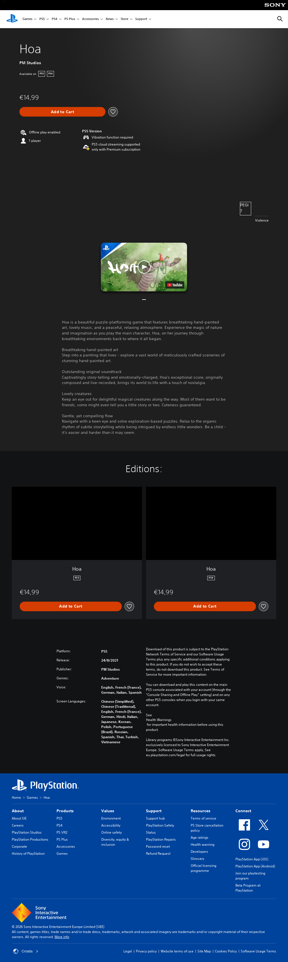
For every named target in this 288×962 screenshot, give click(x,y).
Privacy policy (146, 951)
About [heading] (18, 810)
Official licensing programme (203, 868)
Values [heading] (107, 810)
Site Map (204, 951)
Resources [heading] (200, 810)
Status (151, 832)
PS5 (42, 19)
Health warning (202, 844)
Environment (111, 818)
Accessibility (110, 825)
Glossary (197, 858)
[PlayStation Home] (12, 19)
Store (124, 19)
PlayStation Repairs (161, 839)
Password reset (158, 846)
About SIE (19, 818)
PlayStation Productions (30, 839)
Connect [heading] (243, 810)
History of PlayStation (28, 853)
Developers (199, 851)
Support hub (155, 818)
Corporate (19, 846)
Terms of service (203, 818)
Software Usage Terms (258, 951)
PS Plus (69, 19)
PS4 (54, 19)
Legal (127, 951)
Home (16, 797)
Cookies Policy (226, 951)
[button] (144, 267)
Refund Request (158, 853)
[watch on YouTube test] (174, 285)
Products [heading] (65, 810)
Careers (18, 825)
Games (27, 19)
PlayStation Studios (27, 832)
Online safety (111, 832)
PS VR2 (62, 832)
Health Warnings (159, 720)
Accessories (90, 19)
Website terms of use (177, 951)
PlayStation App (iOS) (251, 859)
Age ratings (199, 837)
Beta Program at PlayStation (247, 888)
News (110, 19)
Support (141, 19)
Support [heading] (153, 810)
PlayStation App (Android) (255, 866)
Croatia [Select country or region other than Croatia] (26, 951)
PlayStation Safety (160, 825)
